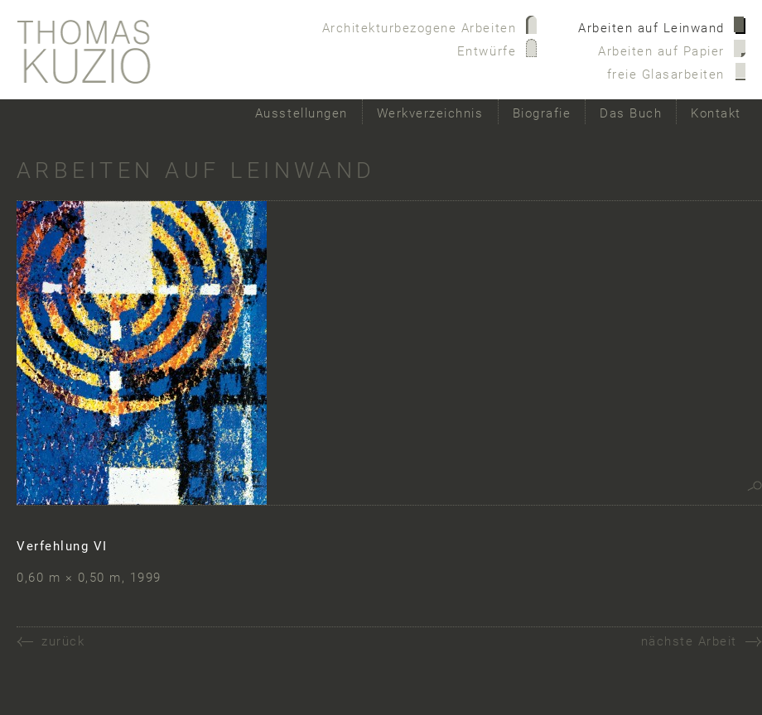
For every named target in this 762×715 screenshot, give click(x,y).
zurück (62, 641)
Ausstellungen (301, 113)
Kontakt (716, 113)
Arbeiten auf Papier (661, 51)
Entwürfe (486, 51)
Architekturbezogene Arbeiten (419, 28)
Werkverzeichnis (430, 113)
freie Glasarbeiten (666, 74)
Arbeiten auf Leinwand (651, 28)
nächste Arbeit (689, 641)
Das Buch (631, 113)
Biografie (542, 113)
